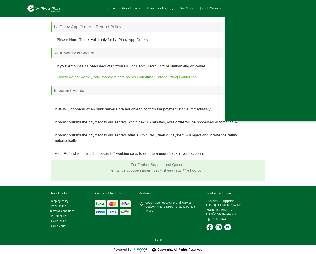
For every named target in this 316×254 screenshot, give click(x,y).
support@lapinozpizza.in (223, 205)
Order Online (58, 206)
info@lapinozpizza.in (221, 213)
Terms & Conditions (62, 211)
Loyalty (158, 240)
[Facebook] (209, 227)
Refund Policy (58, 216)
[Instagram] (218, 227)
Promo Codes (58, 226)
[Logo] (44, 8)
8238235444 (216, 219)
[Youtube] (227, 227)
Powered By (130, 249)
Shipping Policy (59, 201)
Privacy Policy (58, 221)
